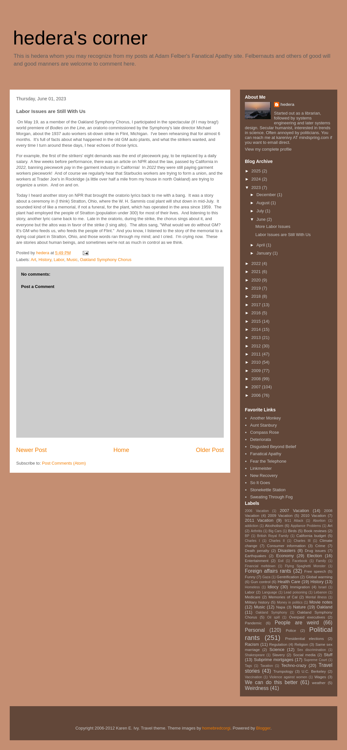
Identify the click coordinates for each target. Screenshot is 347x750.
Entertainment (257, 560)
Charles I (252, 541)
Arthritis (256, 531)
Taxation (266, 666)
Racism (252, 644)
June (262, 219)
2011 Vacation (259, 520)
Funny (250, 577)
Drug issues (315, 550)
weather (319, 683)
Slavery (278, 655)
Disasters (286, 550)
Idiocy (273, 586)
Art (33, 259)
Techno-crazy (293, 665)
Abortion (319, 520)
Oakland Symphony (271, 612)
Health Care (289, 581)
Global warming (319, 577)
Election (314, 555)
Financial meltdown (260, 566)
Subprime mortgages (273, 659)
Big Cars (275, 531)
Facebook (299, 561)
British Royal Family (273, 536)
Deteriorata (260, 439)
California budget (311, 535)
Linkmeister (260, 468)
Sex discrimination (311, 650)
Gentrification (288, 577)
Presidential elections (304, 638)
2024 (256, 179)
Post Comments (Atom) (64, 463)
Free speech (315, 571)
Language (269, 592)
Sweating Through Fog (271, 496)
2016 (256, 312)
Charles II (277, 541)
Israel (322, 587)
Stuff (328, 654)
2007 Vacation (294, 510)
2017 (256, 304)
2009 (256, 370)
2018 (256, 296)
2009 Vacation (280, 515)
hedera (287, 104)
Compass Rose (264, 432)
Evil (280, 561)
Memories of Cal (283, 597)
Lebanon (320, 592)
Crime (320, 546)
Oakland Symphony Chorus (105, 259)
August (264, 202)
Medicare (252, 597)
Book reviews (315, 531)
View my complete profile (268, 149)
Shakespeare (255, 655)
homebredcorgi (216, 728)
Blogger (263, 728)
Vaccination (253, 677)
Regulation (278, 644)
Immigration (300, 587)
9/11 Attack (294, 520)
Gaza (266, 577)
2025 (256, 171)
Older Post (210, 450)
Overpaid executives (307, 617)
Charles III (302, 541)
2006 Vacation (257, 511)
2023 (256, 187)
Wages (320, 677)
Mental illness (316, 597)
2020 (256, 280)
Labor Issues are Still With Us (283, 234)
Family (321, 561)
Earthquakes (255, 556)
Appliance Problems (306, 526)
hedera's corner (80, 38)
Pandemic (253, 623)
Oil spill (273, 617)
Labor (59, 259)
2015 (256, 321)
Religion (301, 644)
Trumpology (283, 671)
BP (247, 536)
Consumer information (286, 546)
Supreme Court (315, 660)
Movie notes (320, 602)
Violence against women (288, 677)
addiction (251, 526)
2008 (256, 378)
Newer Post (31, 450)
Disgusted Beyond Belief (273, 446)
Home (121, 450)
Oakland (324, 607)
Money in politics (290, 602)
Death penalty (257, 550)
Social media (304, 655)
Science (276, 649)
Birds (292, 531)
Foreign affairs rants (268, 571)
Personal (255, 630)
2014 (256, 329)
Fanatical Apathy (265, 453)
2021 (256, 271)
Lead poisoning (295, 592)
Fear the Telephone (268, 461)
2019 (256, 288)
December (267, 194)
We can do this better (271, 682)
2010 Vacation (313, 515)
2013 (256, 337)
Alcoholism (274, 525)
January (265, 253)
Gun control (260, 582)
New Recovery (264, 475)
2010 (256, 362)
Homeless (252, 587)
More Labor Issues (272, 226)
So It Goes (260, 482)
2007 (256, 386)
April (261, 245)
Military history (257, 602)
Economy (285, 555)
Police (291, 630)
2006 (256, 395)
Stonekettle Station (267, 489)
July (261, 210)
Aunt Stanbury (263, 425)
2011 (256, 354)
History (45, 259)
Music (72, 259)
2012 (256, 346)
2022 (256, 263)
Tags (248, 666)
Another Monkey (265, 418)
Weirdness (257, 688)
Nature (299, 607)
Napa (280, 607)
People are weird (297, 622)
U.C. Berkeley (314, 671)
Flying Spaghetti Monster (305, 566)
